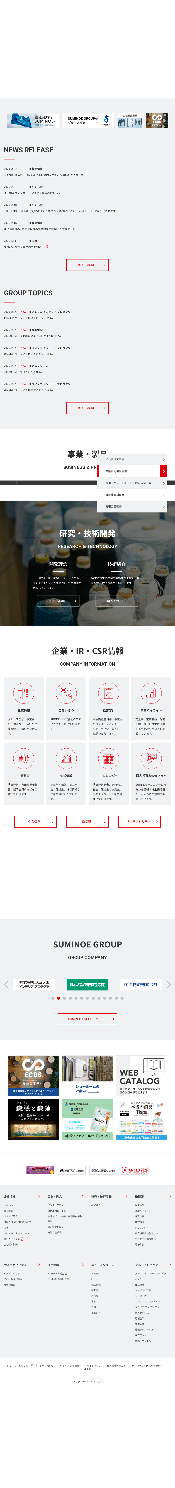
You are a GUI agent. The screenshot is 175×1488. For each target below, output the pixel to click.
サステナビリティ (138, 923)
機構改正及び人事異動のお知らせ (24, 247)
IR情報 (86, 923)
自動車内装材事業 (116, 519)
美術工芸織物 (114, 555)
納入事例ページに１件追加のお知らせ (27, 318)
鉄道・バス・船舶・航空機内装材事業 (128, 531)
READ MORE (86, 265)
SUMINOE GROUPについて (86, 1120)
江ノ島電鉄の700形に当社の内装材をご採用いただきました (40, 229)
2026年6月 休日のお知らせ (21, 372)
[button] (168, 1085)
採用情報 (86, 998)
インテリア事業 (115, 508)
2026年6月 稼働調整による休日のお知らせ (30, 336)
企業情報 (34, 923)
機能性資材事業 (115, 543)
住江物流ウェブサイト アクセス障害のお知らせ (32, 193)
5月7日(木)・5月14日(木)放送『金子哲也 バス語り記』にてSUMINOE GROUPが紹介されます (60, 211)
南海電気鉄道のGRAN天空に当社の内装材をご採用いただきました (44, 175)
